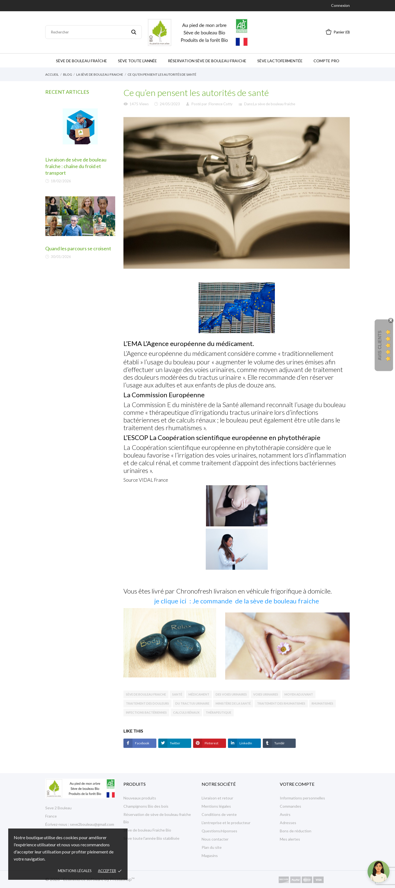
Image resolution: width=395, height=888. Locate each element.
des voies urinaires (231, 694)
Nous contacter (215, 839)
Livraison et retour (217, 798)
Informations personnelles (302, 798)
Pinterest (211, 743)
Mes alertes (290, 839)
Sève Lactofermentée (280, 60)
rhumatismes (322, 703)
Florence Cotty (221, 104)
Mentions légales (75, 871)
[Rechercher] (93, 32)
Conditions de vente (219, 814)
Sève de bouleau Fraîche (81, 60)
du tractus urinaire (192, 703)
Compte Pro (326, 60)
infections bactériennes (146, 712)
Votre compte (297, 784)
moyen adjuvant (298, 694)
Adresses (288, 822)
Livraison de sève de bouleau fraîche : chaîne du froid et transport (75, 166)
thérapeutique (218, 712)
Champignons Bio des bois (145, 806)
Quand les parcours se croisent (78, 248)
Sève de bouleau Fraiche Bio (147, 830)
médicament (198, 694)
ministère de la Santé (233, 703)
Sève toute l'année (137, 60)
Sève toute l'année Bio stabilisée (151, 838)
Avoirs (285, 814)
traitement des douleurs (147, 703)
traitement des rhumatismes (281, 703)
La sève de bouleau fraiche (274, 104)
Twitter (174, 743)
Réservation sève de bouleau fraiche (207, 60)
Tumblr (279, 743)
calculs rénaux (186, 712)
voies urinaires (265, 694)
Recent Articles (67, 92)
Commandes (290, 806)
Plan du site (212, 847)
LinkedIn (245, 743)
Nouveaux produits (139, 798)
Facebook (141, 743)
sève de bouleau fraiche (146, 694)
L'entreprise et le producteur (226, 822)
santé (177, 694)
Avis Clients (379, 345)
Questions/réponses (219, 831)
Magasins (210, 855)
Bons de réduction (295, 831)
